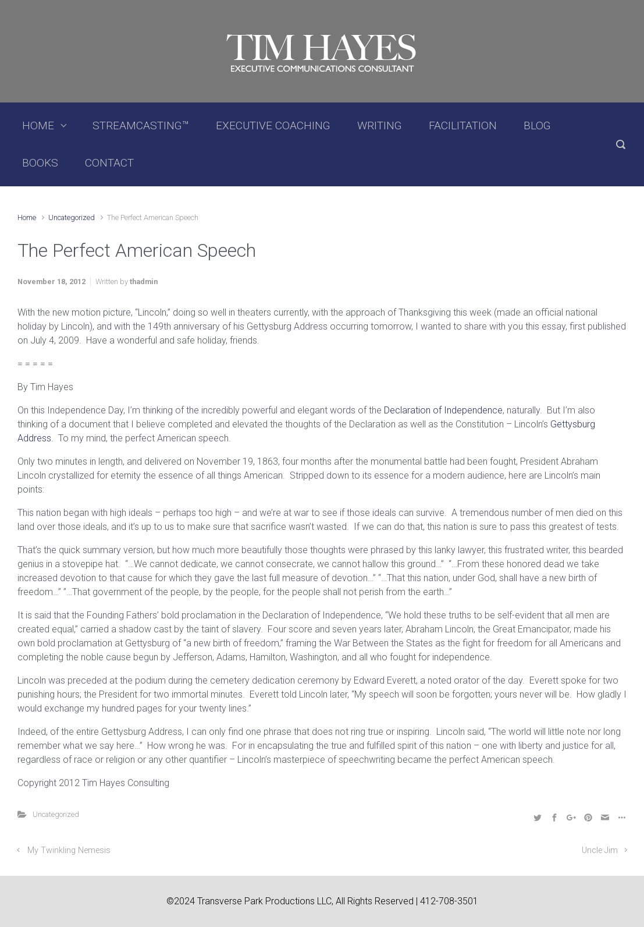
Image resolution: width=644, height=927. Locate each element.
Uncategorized (71, 217)
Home (26, 217)
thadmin (144, 281)
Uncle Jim (600, 850)
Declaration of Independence (443, 410)
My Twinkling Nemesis (69, 850)
